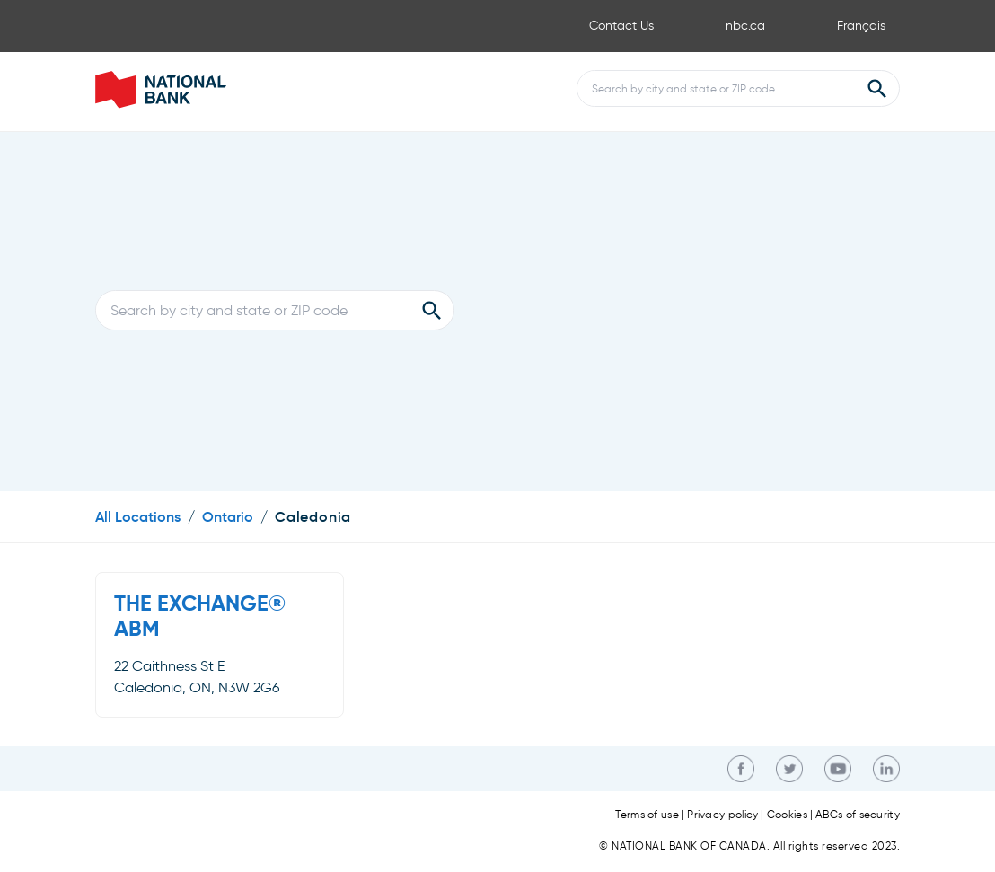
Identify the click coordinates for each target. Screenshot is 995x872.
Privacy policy (722, 814)
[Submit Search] (877, 88)
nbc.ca (745, 25)
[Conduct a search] (716, 88)
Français (861, 25)
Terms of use (647, 814)
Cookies (787, 814)
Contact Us (621, 25)
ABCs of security (857, 814)
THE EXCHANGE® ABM (200, 616)
